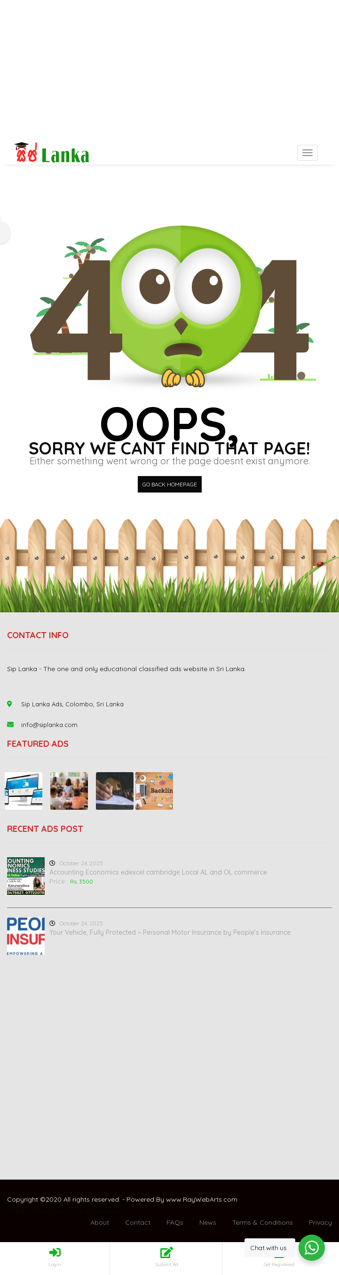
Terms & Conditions (262, 1222)
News (207, 1222)
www (173, 1199)
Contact (137, 1222)
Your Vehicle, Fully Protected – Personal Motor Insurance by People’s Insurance (170, 932)
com (230, 1199)
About (99, 1222)
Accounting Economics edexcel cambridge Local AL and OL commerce (158, 872)
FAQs (174, 1222)
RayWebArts (202, 1199)
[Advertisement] (169, 70)
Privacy (320, 1222)
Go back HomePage (169, 484)
